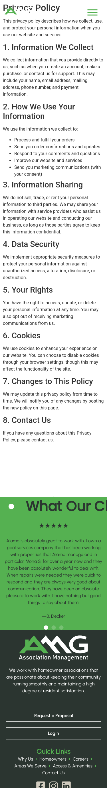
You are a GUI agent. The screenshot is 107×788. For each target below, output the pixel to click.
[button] (46, 627)
